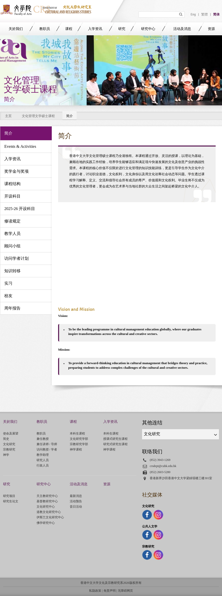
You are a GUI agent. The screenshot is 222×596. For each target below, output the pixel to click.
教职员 (44, 29)
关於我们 (16, 29)
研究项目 (9, 496)
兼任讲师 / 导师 (47, 444)
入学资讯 (95, 29)
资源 (211, 29)
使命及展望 (10, 433)
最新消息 (76, 496)
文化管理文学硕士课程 (38, 116)
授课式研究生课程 (115, 439)
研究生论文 (10, 501)
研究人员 (43, 460)
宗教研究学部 (79, 444)
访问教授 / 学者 (47, 449)
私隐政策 (95, 590)
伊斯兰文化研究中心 (50, 517)
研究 (121, 29)
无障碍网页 (125, 590)
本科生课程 (77, 433)
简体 (216, 14)
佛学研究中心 (46, 523)
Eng (193, 14)
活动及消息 (182, 29)
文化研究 (9, 444)
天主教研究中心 (47, 496)
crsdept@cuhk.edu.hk (163, 466)
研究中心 (148, 29)
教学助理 (43, 455)
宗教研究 (9, 449)
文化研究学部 (79, 439)
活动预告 (76, 501)
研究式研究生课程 (115, 444)
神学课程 (76, 449)
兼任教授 (43, 439)
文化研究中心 (46, 506)
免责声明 (110, 590)
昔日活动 (76, 506)
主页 (8, 116)
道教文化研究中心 (49, 512)
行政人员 (43, 465)
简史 (6, 439)
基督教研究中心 (47, 501)
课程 (68, 29)
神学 (6, 455)
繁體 (204, 14)
